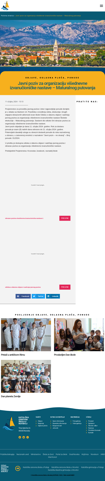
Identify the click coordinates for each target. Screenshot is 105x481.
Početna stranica (7, 16)
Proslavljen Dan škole (65, 354)
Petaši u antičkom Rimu (13, 354)
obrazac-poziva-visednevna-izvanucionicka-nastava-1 (24, 218)
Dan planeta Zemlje (11, 396)
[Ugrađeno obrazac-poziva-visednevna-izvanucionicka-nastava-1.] (37, 185)
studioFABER (70, 475)
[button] (101, 5)
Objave (31, 78)
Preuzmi (64, 218)
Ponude (73, 78)
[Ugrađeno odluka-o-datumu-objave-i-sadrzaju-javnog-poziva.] (37, 254)
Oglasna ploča (52, 78)
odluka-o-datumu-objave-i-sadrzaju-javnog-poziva (23, 287)
